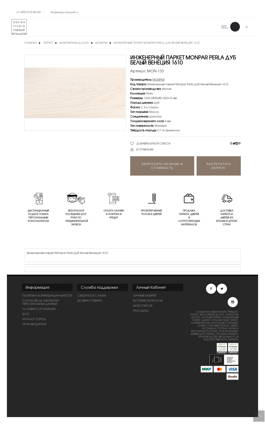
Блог (25, 314)
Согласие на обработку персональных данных (40, 302)
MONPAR (101, 43)
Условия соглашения (39, 309)
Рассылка (141, 311)
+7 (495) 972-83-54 (28, 12)
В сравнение (144, 149)
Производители (34, 324)
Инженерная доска (74, 43)
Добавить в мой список (153, 143)
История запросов (147, 300)
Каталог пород (34, 319)
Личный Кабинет (145, 295)
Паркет (48, 43)
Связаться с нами (92, 295)
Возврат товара (90, 300)
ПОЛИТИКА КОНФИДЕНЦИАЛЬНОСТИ (47, 295)
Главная (30, 43)
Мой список (143, 305)
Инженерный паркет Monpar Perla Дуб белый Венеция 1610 (157, 43)
